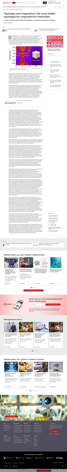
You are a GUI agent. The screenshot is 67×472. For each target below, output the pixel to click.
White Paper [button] (27, 6)
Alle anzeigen (51, 222)
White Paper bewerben (38, 430)
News (35, 437)
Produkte (35, 439)
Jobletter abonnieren (17, 439)
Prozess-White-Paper (38, 428)
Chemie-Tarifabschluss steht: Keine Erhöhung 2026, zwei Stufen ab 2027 (56, 66)
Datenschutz (15, 466)
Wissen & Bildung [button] (36, 6)
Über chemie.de (22, 462)
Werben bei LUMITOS (7, 462)
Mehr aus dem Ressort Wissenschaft (33, 290)
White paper (36, 440)
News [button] (4, 6)
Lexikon (25, 437)
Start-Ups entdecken (17, 426)
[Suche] (34, 2)
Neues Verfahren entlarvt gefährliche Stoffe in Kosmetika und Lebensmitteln (55, 76)
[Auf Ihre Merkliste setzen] (55, 7)
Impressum (6, 466)
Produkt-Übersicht (27, 431)
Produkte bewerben (27, 430)
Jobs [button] (32, 6)
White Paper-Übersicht (38, 431)
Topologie (20, 37)
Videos (25, 442)
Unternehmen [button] (8, 6)
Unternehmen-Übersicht (18, 431)
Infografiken (26, 439)
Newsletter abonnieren (53, 304)
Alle (13, 2)
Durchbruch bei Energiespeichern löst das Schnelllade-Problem (56, 86)
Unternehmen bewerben (18, 430)
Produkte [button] (14, 6)
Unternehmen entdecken (18, 425)
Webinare (35, 444)
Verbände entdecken (17, 428)
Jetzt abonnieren (54, 431)
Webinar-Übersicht (7, 440)
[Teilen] (58, 7)
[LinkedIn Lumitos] (62, 466)
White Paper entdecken (38, 425)
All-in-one (36, 445)
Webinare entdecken (7, 437)
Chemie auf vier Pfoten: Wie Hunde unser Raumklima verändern (55, 71)
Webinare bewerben (7, 439)
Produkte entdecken (27, 425)
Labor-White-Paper (37, 426)
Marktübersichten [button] (20, 6)
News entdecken (6, 425)
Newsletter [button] (43, 6)
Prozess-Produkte (27, 428)
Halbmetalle (16, 44)
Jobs (35, 442)
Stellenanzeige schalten (18, 440)
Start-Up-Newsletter (7, 428)
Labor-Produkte (27, 426)
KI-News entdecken (12, 416)
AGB (10, 466)
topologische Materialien (35, 39)
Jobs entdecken (16, 437)
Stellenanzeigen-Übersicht (18, 442)
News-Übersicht (6, 430)
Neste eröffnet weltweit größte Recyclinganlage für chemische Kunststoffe (55, 81)
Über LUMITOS (15, 462)
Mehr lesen (32, 311)
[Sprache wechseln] (60, 7)
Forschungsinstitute (27, 440)
